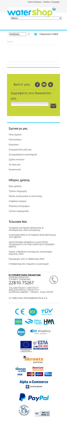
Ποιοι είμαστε (15, 134)
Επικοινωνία (15, 169)
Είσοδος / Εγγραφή (51, 2)
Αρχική (10, 41)
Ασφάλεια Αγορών (17, 201)
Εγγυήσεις (14, 144)
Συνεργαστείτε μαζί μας (20, 149)
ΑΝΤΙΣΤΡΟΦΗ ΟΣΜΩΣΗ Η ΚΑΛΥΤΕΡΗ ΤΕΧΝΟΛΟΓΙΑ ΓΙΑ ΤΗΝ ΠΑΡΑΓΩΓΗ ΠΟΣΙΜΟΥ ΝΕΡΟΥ (32, 244)
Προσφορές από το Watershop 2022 (26, 259)
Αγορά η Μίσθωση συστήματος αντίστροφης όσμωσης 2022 (30, 252)
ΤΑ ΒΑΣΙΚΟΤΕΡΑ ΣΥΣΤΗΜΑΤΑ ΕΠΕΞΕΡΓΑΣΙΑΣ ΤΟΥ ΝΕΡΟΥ (32, 236)
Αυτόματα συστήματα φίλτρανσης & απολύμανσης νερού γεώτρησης (26, 228)
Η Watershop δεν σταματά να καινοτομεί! (29, 264)
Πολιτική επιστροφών (19, 206)
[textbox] (17, 34)
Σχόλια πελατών (16, 159)
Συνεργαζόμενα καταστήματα (23, 154)
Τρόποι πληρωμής (18, 191)
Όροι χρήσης (15, 186)
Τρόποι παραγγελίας (19, 211)
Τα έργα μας (15, 164)
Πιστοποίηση (15, 139)
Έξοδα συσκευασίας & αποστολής (25, 196)
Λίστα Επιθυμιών (35, 2)
